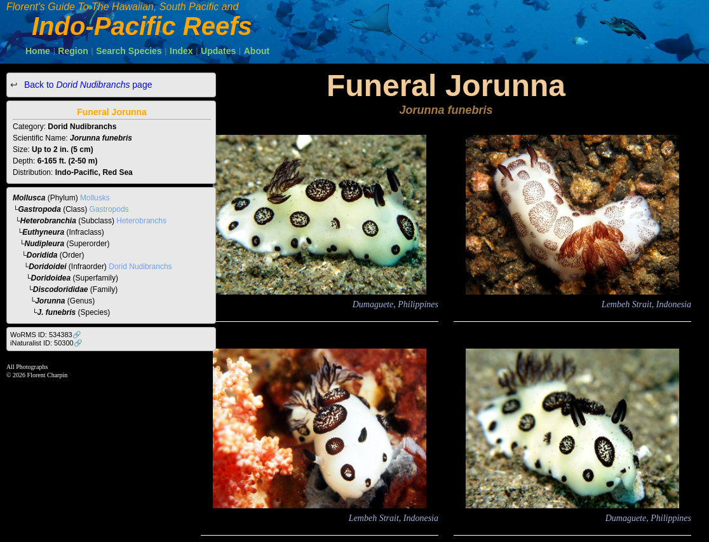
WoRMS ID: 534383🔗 (45, 334)
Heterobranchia (48, 220)
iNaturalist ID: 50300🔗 (46, 343)
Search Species (129, 51)
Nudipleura (45, 243)
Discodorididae (60, 289)
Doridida (42, 255)
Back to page (87, 85)
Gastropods (109, 209)
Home (37, 51)
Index (181, 51)
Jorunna (50, 300)
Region (73, 51)
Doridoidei (47, 266)
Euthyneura (43, 232)
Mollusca (29, 197)
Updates (218, 51)
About (256, 51)
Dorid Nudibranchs (140, 266)
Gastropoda (39, 209)
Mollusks (95, 197)
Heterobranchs (141, 220)
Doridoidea (51, 278)
